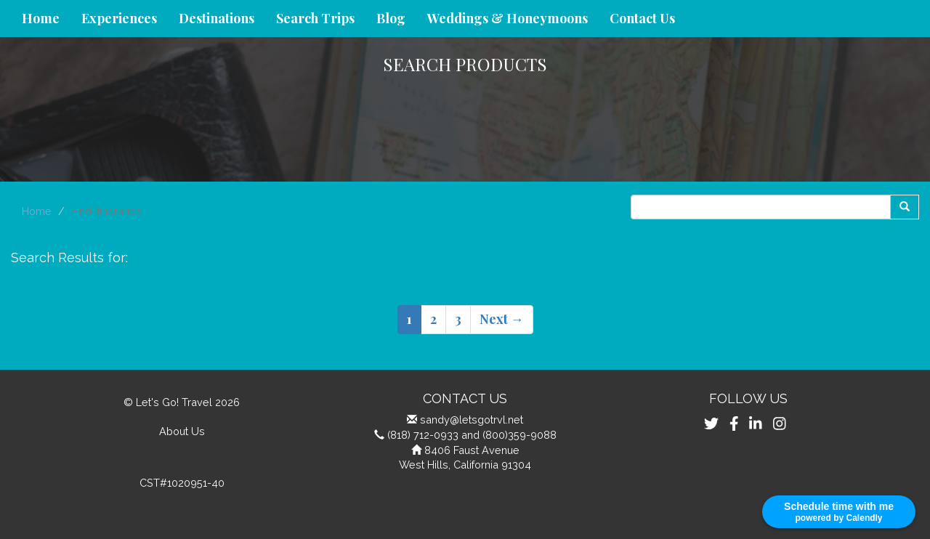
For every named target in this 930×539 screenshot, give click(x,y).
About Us (182, 431)
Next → (502, 319)
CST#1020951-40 (182, 483)
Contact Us (642, 18)
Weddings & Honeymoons (507, 18)
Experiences (119, 18)
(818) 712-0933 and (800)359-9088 (472, 435)
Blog (390, 18)
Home (41, 18)
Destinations (216, 18)
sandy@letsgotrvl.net (471, 419)
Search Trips (315, 18)
